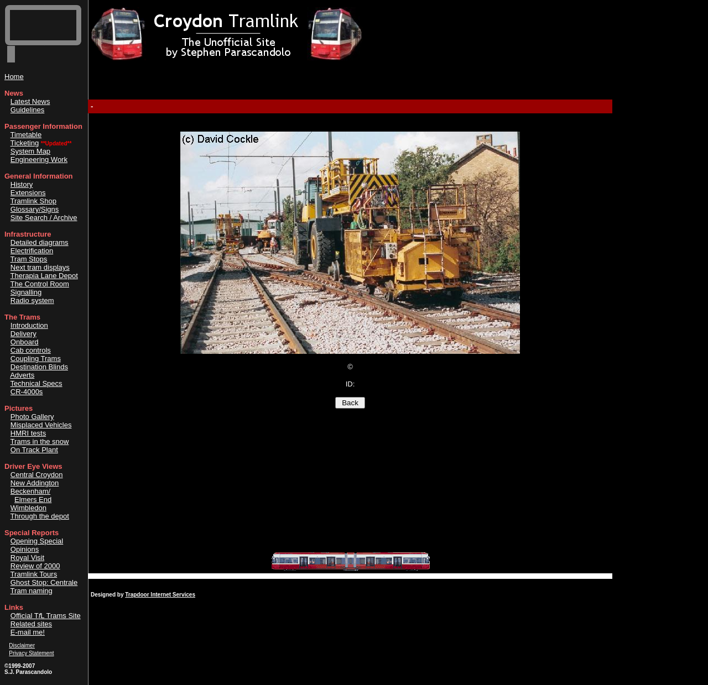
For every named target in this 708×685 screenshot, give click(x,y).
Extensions (28, 193)
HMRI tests (28, 433)
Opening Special (37, 541)
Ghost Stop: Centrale (44, 582)
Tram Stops (29, 259)
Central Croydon (37, 474)
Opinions (25, 549)
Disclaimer (22, 645)
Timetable (26, 134)
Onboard (25, 342)
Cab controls (31, 350)
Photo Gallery (32, 416)
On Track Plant (34, 450)
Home (14, 76)
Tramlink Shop (33, 201)
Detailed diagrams (40, 242)
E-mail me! (28, 632)
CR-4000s (27, 392)
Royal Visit (27, 557)
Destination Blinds (39, 367)
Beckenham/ (30, 491)
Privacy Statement (31, 653)
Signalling (26, 292)
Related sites (31, 624)
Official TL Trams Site (46, 615)
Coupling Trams (36, 358)
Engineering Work (39, 159)
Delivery (24, 334)
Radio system (32, 300)
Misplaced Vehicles (41, 425)
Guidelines (27, 110)
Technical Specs (37, 383)
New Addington (35, 483)
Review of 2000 (35, 566)
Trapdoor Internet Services (160, 595)
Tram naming (32, 591)
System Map (30, 151)
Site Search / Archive (44, 217)
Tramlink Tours (34, 574)
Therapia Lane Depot (44, 275)
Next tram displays (40, 267)
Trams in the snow (40, 441)
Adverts (22, 375)
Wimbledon (28, 508)
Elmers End (32, 499)
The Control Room (40, 284)
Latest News (30, 101)
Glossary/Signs (35, 209)
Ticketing (25, 143)
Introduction (29, 325)
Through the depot (40, 516)
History (22, 184)
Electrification (32, 251)
